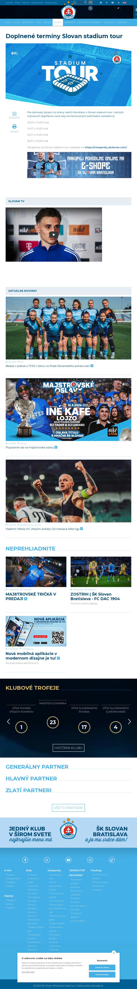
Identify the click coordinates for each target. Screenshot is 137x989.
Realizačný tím (13, 875)
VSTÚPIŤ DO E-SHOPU (100, 873)
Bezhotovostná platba (57, 915)
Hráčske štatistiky (10, 881)
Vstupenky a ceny (55, 873)
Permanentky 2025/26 (56, 892)
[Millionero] (90, 782)
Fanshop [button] (122, 22)
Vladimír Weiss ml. (34, 525)
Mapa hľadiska (56, 920)
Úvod (8, 22)
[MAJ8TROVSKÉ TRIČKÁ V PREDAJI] (36, 567)
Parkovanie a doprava (56, 926)
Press (17, 2)
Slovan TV (91, 579)
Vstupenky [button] (27, 22)
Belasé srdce (51, 2)
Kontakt (32, 898)
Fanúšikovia (27, 637)
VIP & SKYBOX (56, 898)
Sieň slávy (32, 883)
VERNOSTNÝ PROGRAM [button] (89, 22)
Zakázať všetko (102, 968)
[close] (114, 952)
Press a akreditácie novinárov (32, 905)
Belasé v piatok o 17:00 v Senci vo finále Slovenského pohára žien (49, 366)
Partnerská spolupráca (33, 918)
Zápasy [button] (47, 22)
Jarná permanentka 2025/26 (55, 883)
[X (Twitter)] (106, 2)
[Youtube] (112, 2)
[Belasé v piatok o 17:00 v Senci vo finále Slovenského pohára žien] (68, 328)
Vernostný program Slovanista (54, 935)
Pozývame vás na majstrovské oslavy (31, 447)
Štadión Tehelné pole (35, 926)
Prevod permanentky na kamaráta (78, 903)
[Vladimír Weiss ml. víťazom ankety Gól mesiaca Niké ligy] (68, 491)
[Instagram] (118, 2)
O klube (32, 890)
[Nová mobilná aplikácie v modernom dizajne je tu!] (36, 624)
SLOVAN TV (109, 22)
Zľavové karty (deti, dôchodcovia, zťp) (57, 905)
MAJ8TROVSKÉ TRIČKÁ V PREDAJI (31, 586)
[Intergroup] (52, 794)
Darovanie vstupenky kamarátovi (54, 946)
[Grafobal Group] (85, 794)
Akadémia (69, 22)
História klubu (69, 744)
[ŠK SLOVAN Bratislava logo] (68, 10)
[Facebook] (100, 2)
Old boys (32, 886)
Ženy (22, 362)
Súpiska (10, 871)
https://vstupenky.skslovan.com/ (106, 147)
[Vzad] (8, 718)
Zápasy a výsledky (11, 899)
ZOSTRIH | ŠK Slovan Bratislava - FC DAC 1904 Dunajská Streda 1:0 (95, 586)
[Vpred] (129, 718)
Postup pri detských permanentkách (78, 914)
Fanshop (27, 579)
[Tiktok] (118, 8)
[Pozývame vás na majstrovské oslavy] (68, 409)
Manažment (33, 894)
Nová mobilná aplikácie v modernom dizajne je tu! (32, 644)
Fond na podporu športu (34, 948)
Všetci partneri (68, 804)
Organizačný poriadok (34, 933)
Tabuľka (10, 904)
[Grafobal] (46, 782)
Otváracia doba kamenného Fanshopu (100, 883)
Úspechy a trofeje (33, 877)
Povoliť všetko (102, 975)
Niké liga (23, 443)
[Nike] (68, 770)
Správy (58, 22)
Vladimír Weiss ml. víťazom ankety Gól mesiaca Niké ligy (44, 529)
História (31, 871)
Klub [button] (16, 22)
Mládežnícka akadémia (34, 941)
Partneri (32, 913)
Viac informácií (28, 972)
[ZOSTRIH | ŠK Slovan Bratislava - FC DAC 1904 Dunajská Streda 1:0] (101, 567)
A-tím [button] (38, 22)
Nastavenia (102, 960)
